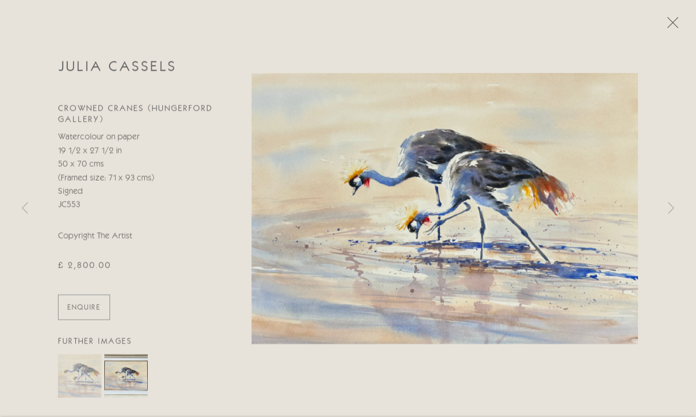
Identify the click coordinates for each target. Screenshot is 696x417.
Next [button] (671, 208)
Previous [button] (25, 208)
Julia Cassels (117, 68)
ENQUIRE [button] (84, 308)
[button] (79, 377)
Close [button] (670, 26)
